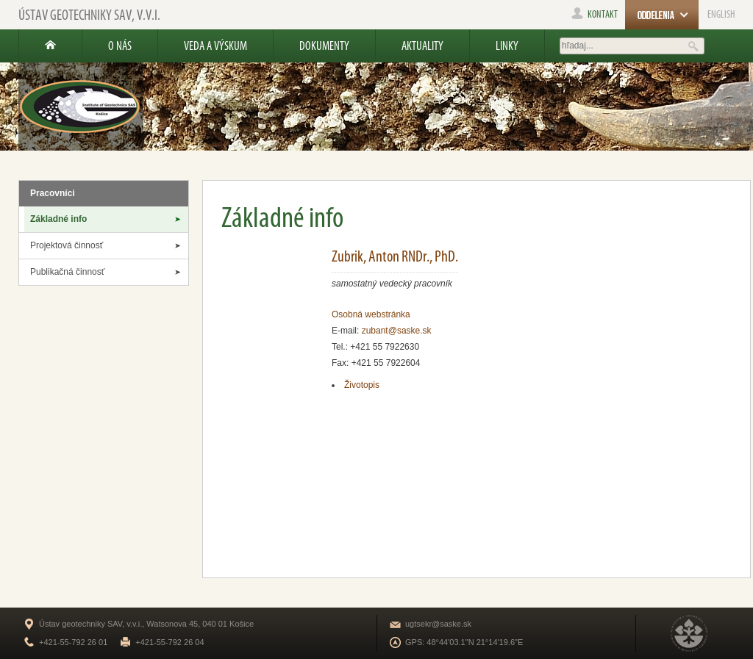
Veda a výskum (215, 45)
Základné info (58, 219)
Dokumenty (324, 45)
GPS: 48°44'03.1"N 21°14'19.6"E (464, 642)
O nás (120, 45)
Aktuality (422, 45)
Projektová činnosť (66, 245)
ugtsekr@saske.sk (438, 623)
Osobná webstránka (371, 314)
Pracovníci (52, 193)
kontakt (594, 14)
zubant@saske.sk (397, 330)
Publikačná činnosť (67, 272)
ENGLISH (721, 14)
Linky (507, 45)
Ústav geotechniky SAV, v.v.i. (89, 15)
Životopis (361, 385)
